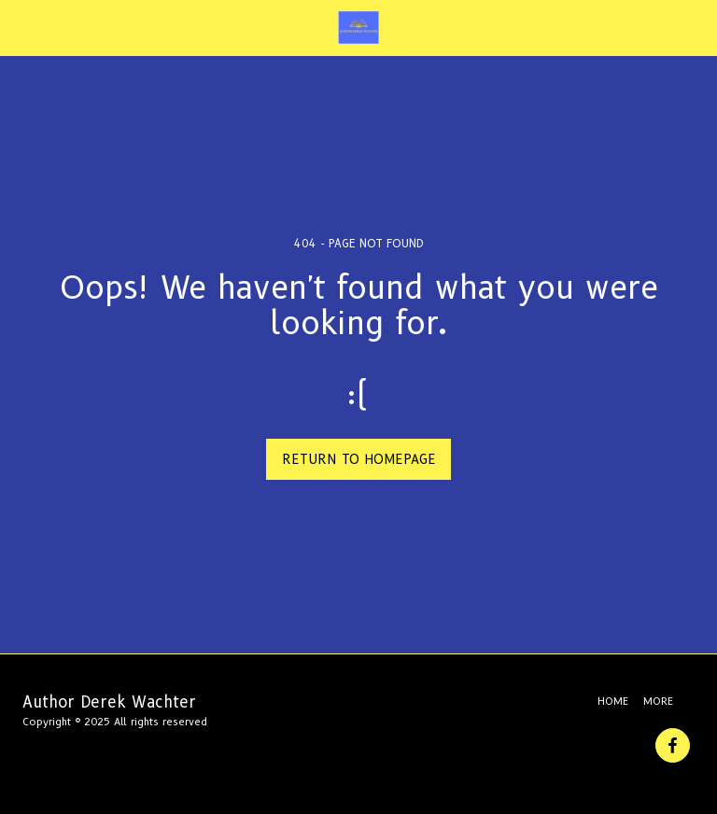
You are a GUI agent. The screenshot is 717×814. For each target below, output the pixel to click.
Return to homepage (359, 459)
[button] (20, 27)
